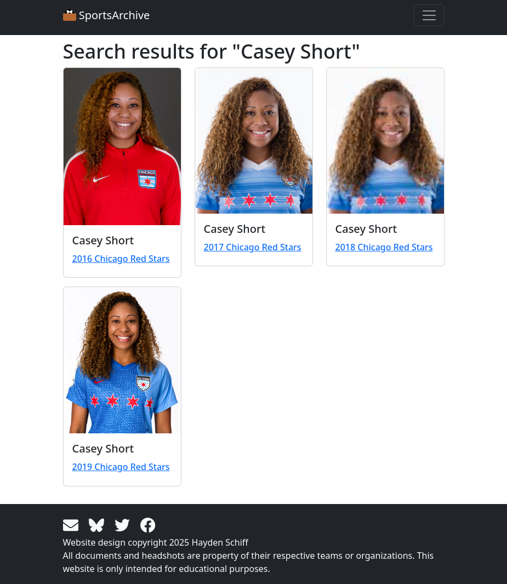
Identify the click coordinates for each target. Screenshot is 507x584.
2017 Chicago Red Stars (252, 247)
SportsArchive (106, 15)
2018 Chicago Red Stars (384, 247)
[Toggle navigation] (429, 15)
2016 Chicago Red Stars (121, 259)
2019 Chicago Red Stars (121, 467)
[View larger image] (122, 146)
